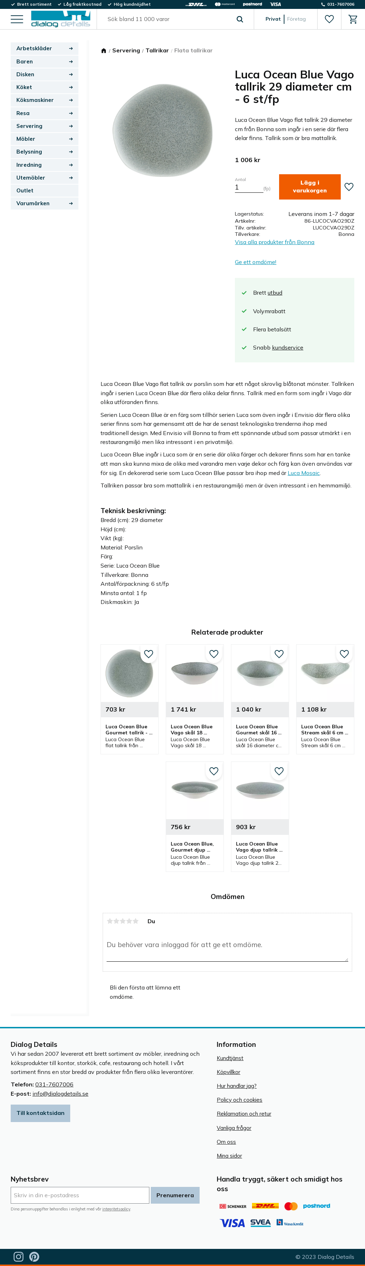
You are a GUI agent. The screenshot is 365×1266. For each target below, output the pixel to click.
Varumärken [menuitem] (33, 203)
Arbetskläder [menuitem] (34, 48)
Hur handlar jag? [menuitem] (237, 1085)
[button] (17, 20)
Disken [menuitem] (25, 74)
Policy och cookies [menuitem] (239, 1099)
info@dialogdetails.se (60, 1093)
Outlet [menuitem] (25, 190)
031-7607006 (54, 1084)
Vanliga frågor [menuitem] (234, 1128)
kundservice (287, 347)
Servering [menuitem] (29, 126)
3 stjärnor (122, 921)
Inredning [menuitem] (29, 164)
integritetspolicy (116, 1208)
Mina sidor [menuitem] (229, 1155)
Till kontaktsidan (40, 1112)
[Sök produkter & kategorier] (167, 19)
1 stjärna (110, 921)
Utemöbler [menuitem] (30, 177)
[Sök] (240, 19)
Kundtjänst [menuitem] (230, 1058)
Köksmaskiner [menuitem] (35, 100)
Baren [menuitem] (24, 61)
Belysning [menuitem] (29, 151)
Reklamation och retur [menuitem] (244, 1113)
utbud (275, 292)
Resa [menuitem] (23, 113)
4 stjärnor (129, 921)
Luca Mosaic (304, 472)
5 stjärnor (135, 921)
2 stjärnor (116, 921)
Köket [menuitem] (24, 87)
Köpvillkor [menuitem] (228, 1072)
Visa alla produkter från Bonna (274, 242)
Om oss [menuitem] (226, 1141)
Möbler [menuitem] (25, 138)
